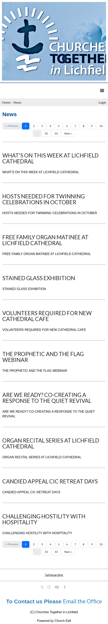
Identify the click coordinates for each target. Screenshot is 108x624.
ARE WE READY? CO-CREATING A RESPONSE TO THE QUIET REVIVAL (46, 397)
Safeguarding (54, 575)
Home (6, 102)
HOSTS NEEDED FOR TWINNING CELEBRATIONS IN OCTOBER (43, 199)
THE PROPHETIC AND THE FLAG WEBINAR (43, 357)
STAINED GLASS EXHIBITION (38, 278)
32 (46, 133)
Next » (68, 133)
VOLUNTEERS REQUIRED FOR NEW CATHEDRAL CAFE (47, 316)
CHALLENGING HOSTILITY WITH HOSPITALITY (43, 519)
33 (56, 133)
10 (100, 126)
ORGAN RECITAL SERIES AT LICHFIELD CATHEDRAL (50, 443)
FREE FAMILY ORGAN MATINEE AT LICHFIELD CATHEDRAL (45, 240)
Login (102, 102)
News (17, 102)
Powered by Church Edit (54, 620)
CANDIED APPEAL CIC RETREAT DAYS (50, 481)
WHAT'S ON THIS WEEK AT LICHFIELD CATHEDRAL (50, 158)
